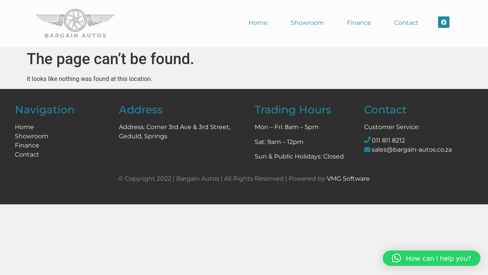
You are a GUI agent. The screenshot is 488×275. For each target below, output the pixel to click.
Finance (359, 22)
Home (258, 22)
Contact (406, 22)
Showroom (307, 22)
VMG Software (348, 178)
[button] (431, 258)
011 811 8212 (388, 140)
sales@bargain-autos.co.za (412, 149)
